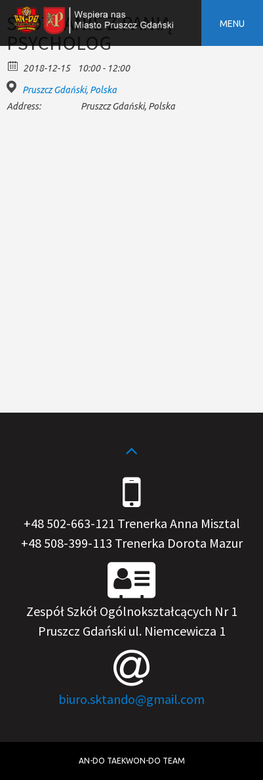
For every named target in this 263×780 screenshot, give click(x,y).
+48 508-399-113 (66, 543)
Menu (232, 23)
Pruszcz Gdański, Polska (69, 90)
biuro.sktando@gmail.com (131, 699)
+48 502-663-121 (69, 523)
